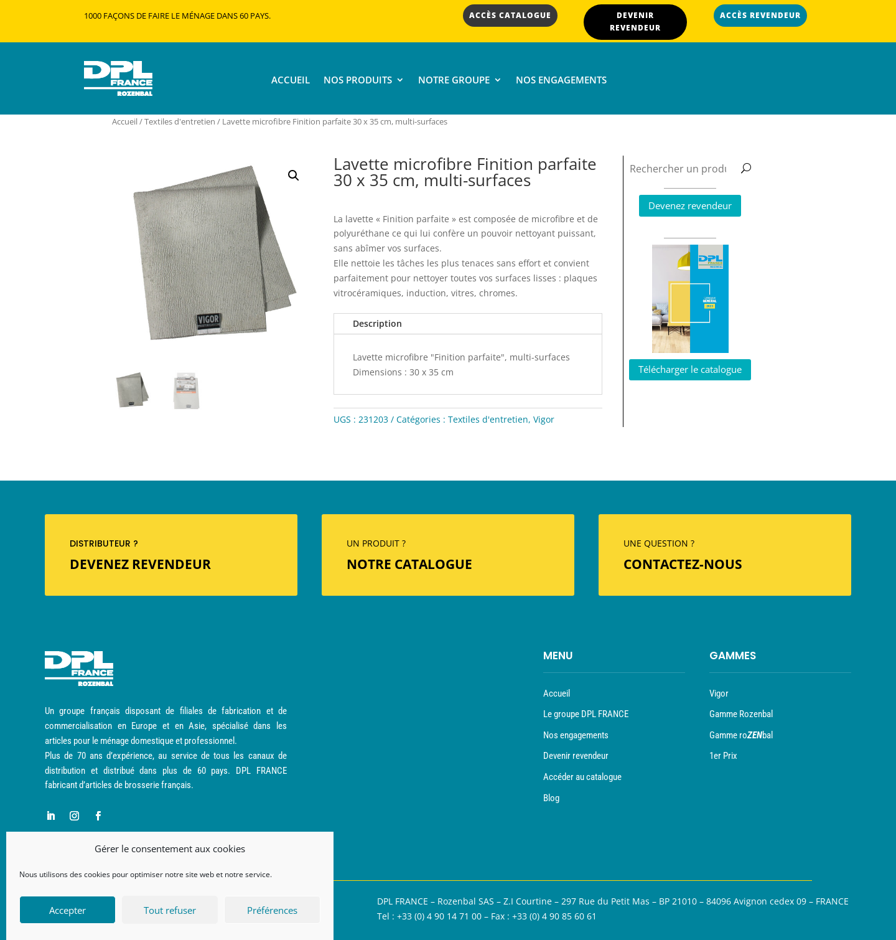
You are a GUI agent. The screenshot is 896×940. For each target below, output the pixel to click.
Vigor (543, 419)
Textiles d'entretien (179, 121)
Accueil (290, 80)
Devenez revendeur (690, 205)
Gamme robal (741, 735)
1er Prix (723, 755)
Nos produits (358, 80)
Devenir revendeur (576, 755)
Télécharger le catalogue (690, 369)
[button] (293, 175)
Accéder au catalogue (582, 777)
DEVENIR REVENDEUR (635, 21)
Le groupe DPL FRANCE (585, 714)
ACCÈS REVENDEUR (760, 15)
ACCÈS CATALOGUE (510, 15)
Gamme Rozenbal (741, 714)
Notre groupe (454, 80)
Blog (551, 798)
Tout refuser (170, 911)
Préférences (272, 911)
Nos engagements (561, 80)
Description (377, 323)
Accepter (67, 911)
